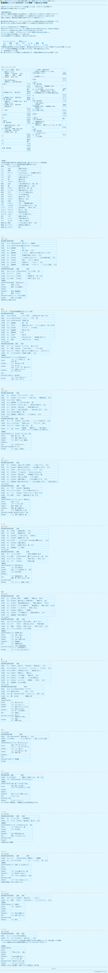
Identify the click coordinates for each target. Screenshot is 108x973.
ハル (10, 45)
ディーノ (36, 45)
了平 (23, 43)
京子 (4, 45)
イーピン (18, 45)
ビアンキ (27, 45)
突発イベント (23, 41)
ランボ (30, 43)
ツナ (4, 43)
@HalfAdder (104, 971)
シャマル (45, 45)
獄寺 (10, 43)
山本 (17, 43)
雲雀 (37, 43)
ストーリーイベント (9, 41)
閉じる (54, 968)
